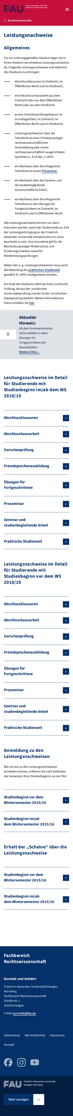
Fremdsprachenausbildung (26, 466)
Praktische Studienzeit (23, 541)
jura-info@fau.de (24, 1013)
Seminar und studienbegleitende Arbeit (26, 522)
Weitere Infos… (29, 352)
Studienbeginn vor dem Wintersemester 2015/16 (25, 799)
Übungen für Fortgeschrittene (18, 484)
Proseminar (49, 171)
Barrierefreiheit (35, 1035)
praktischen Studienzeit (44, 270)
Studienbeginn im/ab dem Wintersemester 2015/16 (29, 821)
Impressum (57, 1035)
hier (31, 303)
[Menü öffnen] (67, 9)
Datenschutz (12, 1035)
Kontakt (9, 1045)
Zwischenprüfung (19, 450)
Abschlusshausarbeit (21, 434)
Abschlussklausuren (21, 417)
